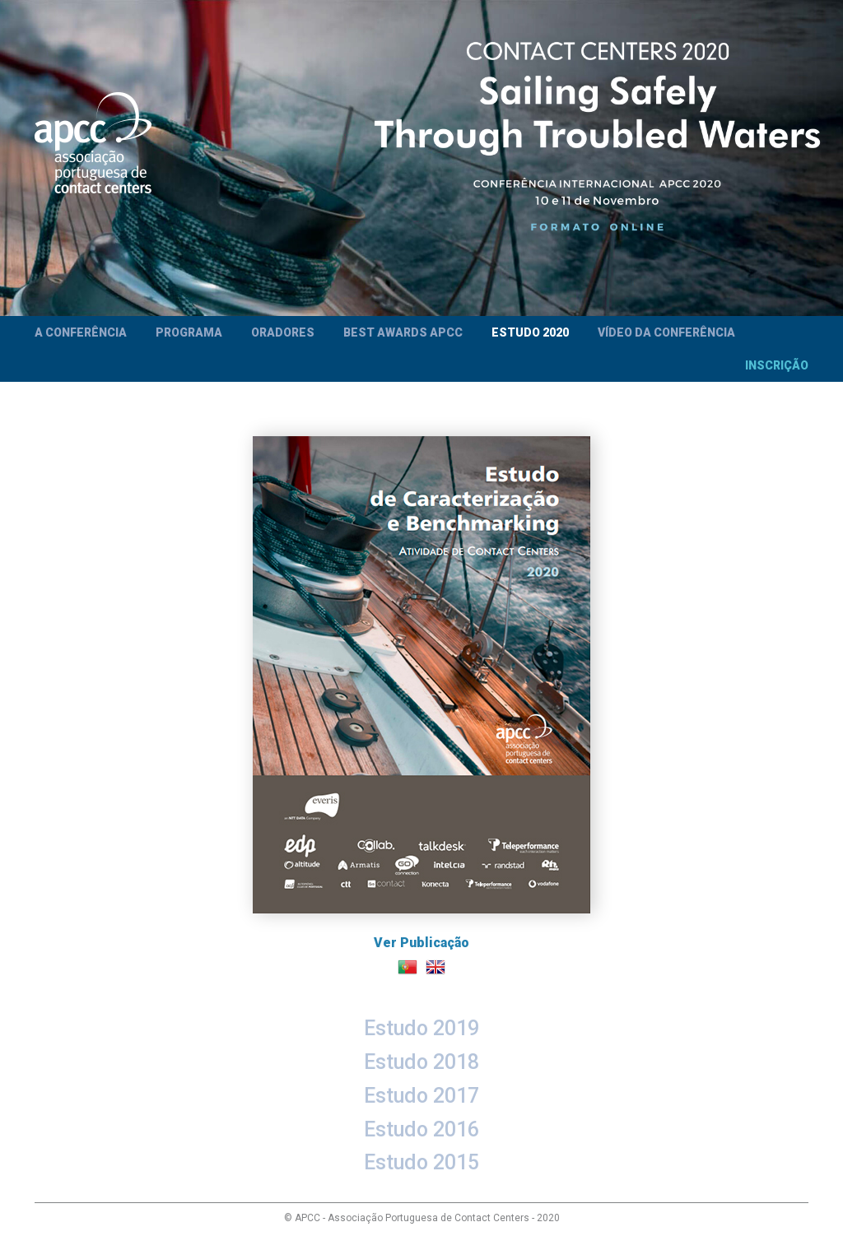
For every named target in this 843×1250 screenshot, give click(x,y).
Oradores (282, 332)
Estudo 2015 (421, 1162)
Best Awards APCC (403, 332)
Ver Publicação (421, 693)
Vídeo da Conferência (666, 332)
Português (407, 967)
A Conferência (81, 332)
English (435, 967)
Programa (189, 332)
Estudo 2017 (421, 1096)
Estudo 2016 (421, 1129)
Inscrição (776, 365)
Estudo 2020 (530, 332)
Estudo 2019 (421, 1028)
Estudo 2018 (421, 1062)
